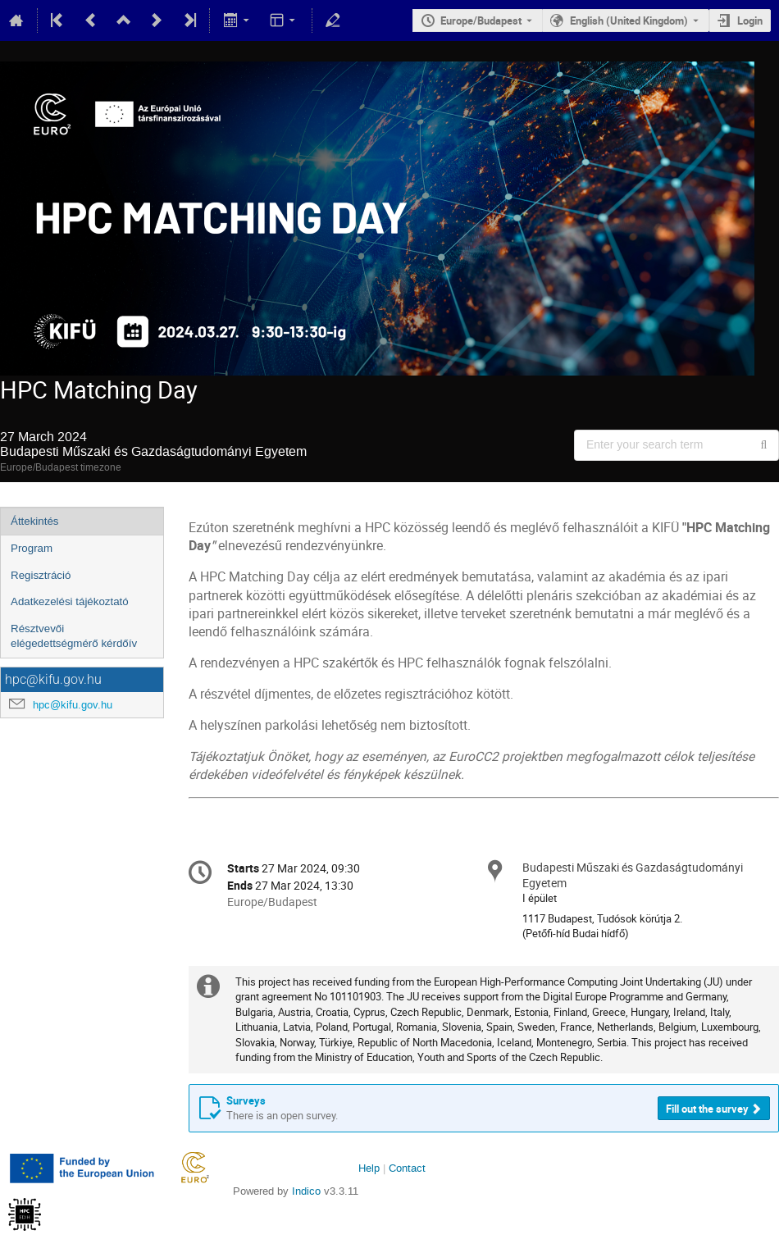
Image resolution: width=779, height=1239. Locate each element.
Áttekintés (35, 521)
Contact (407, 1168)
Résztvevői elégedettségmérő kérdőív (74, 636)
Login (750, 20)
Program (31, 548)
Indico (306, 1191)
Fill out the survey (707, 1108)
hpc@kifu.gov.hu (72, 705)
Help (369, 1168)
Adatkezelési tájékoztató (70, 601)
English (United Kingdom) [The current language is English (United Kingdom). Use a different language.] (629, 20)
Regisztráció (41, 575)
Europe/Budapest (481, 20)
